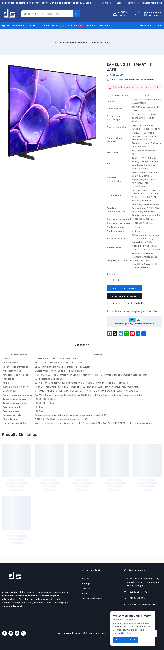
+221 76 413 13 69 (137, 598)
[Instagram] (23, 633)
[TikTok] (17, 633)
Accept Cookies (125, 639)
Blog (119, 3)
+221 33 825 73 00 (137, 592)
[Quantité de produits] (113, 280)
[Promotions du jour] (150, 25)
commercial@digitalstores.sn (143, 604)
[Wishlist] (137, 14)
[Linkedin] (10, 633)
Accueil (45, 25)
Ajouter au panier (124, 288)
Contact (131, 3)
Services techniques (152, 3)
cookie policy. (124, 633)
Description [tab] (82, 344)
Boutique (105, 25)
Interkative (100, 633)
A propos (106, 3)
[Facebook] (4, 633)
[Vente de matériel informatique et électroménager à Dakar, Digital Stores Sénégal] (9, 13)
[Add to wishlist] (134, 303)
